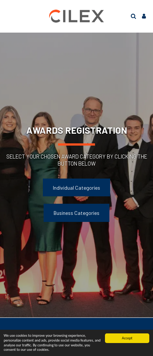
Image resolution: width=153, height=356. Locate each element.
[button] (8, 16)
